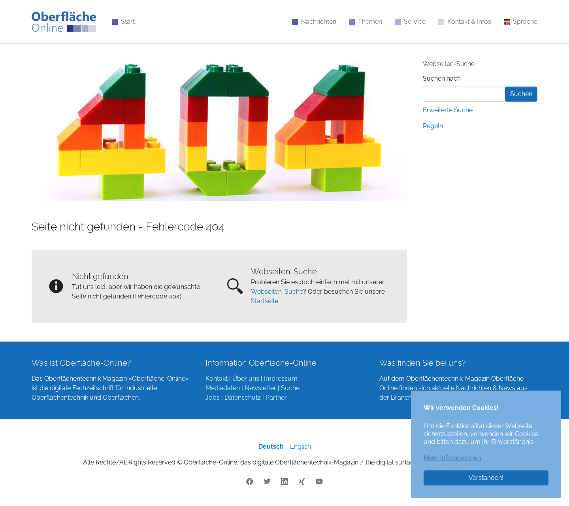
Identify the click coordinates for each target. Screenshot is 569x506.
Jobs (212, 397)
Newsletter (260, 388)
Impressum (281, 378)
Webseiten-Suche (277, 291)
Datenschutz (242, 397)
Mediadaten (222, 388)
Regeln (433, 126)
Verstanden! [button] (486, 477)
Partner (276, 397)
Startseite (264, 301)
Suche (290, 388)
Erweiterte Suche (448, 110)
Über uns (245, 378)
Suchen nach (442, 78)
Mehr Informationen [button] (452, 458)
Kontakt (216, 378)
